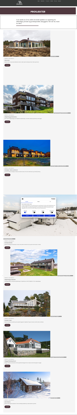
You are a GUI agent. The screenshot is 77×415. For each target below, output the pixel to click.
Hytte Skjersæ (7, 402)
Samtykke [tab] (26, 201)
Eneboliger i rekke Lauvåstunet (11, 170)
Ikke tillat (27, 215)
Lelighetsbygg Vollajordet (10, 279)
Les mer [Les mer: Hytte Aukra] (7, 65)
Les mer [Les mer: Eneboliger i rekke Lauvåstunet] (7, 174)
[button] (42, 1)
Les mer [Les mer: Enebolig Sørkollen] (7, 247)
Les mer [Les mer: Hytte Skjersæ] (7, 406)
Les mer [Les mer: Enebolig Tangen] (7, 325)
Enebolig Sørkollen (8, 242)
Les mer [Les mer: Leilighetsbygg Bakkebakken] (7, 121)
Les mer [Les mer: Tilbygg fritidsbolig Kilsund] (7, 365)
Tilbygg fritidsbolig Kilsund (10, 361)
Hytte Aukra (7, 60)
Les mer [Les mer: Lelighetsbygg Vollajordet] (7, 284)
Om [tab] (50, 201)
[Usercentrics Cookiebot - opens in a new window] (51, 199)
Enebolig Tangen (8, 320)
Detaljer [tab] (38, 201)
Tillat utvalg (38, 215)
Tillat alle (50, 215)
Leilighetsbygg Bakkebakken (10, 117)
